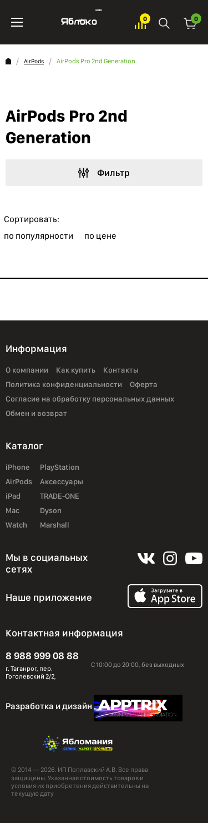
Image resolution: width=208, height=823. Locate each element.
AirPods (34, 61)
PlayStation (59, 467)
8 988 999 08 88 (42, 655)
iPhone (18, 467)
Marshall (54, 524)
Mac (12, 510)
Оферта (144, 384)
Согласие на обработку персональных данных (90, 398)
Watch (16, 524)
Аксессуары (61, 481)
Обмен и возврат (36, 413)
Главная (8, 61)
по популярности (38, 236)
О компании (27, 369)
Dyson (51, 510)
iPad (13, 495)
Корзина (190, 22)
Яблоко (79, 22)
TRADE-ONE (59, 495)
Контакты (121, 369)
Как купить (75, 369)
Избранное (140, 22)
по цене (100, 236)
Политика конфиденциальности (64, 384)
